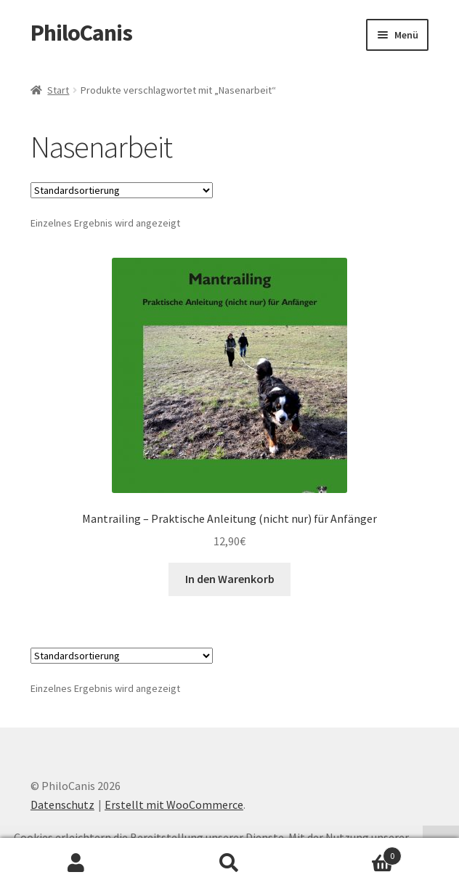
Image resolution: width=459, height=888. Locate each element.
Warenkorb (353, 852)
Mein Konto (76, 863)
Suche (229, 863)
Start (58, 90)
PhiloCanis (81, 32)
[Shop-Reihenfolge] (122, 190)
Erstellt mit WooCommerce (174, 804)
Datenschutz (62, 804)
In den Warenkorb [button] (230, 578)
